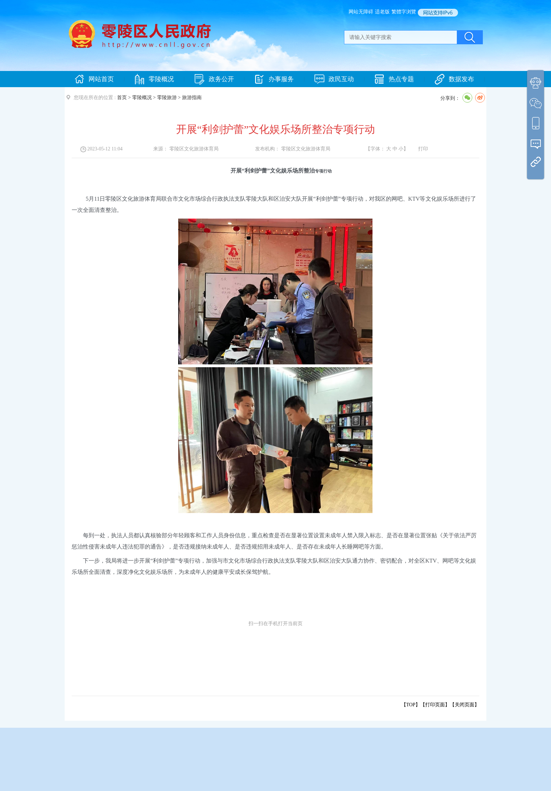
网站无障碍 (361, 11)
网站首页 (94, 79)
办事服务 (274, 79)
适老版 (382, 11)
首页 (122, 97)
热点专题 (394, 79)
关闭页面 (464, 704)
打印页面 (435, 704)
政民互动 (334, 79)
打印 (423, 148)
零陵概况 (154, 79)
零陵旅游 (167, 97)
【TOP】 (410, 704)
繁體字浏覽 (403, 11)
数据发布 (454, 79)
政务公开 (214, 79)
